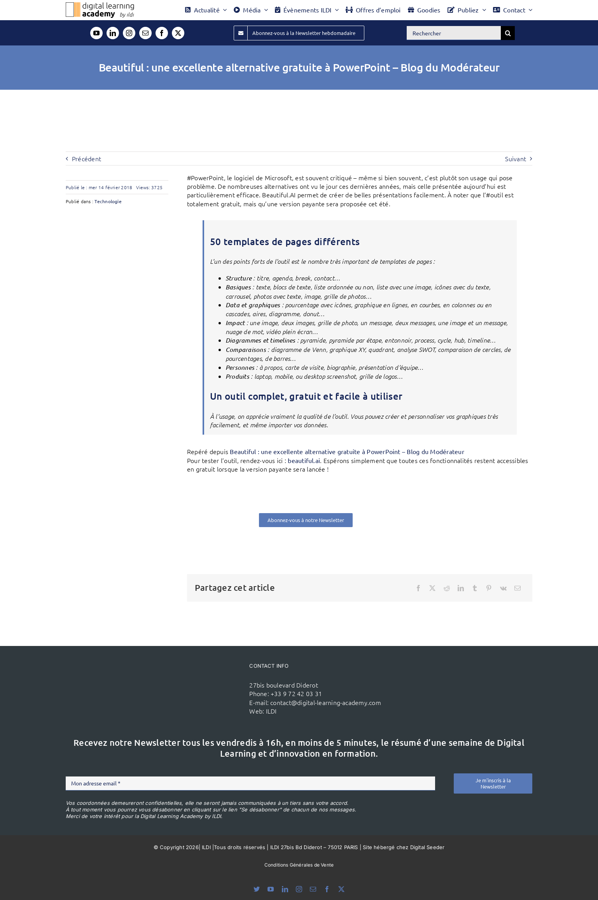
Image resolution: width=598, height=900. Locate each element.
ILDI (271, 711)
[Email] (518, 588)
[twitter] (178, 33)
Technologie (108, 201)
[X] (432, 588)
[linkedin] (113, 33)
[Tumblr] (475, 588)
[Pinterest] (489, 588)
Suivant (515, 158)
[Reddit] (447, 588)
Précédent (86, 158)
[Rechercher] (454, 33)
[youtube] (96, 33)
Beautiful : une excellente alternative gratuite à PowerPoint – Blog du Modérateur (347, 451)
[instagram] (129, 33)
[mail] (145, 33)
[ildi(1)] (199, 674)
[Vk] (503, 588)
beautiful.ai (304, 460)
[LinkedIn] (461, 588)
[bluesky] (257, 889)
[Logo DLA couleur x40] (100, 5)
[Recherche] (508, 33)
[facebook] (162, 33)
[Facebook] (418, 588)
